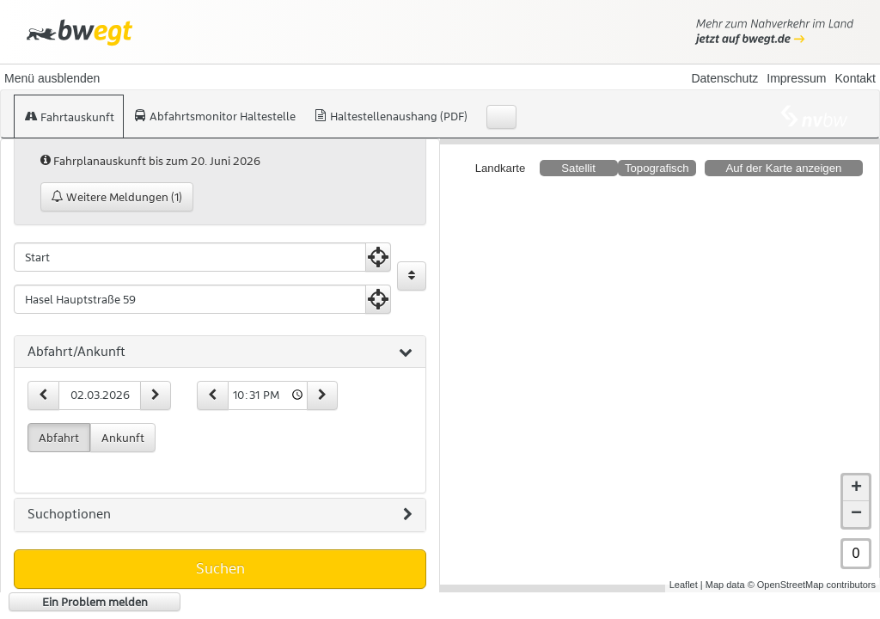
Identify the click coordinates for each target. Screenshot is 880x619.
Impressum (796, 78)
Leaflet (683, 571)
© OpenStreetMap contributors (812, 571)
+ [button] (856, 474)
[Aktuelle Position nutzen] (378, 257)
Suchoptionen (220, 515)
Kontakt (855, 78)
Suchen (220, 568)
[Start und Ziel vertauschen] (411, 276)
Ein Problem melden (95, 602)
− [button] (856, 500)
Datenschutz (724, 78)
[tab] (220, 352)
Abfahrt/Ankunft (220, 352)
